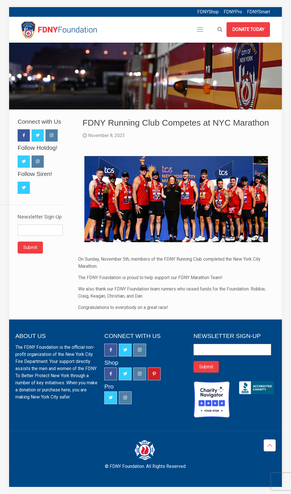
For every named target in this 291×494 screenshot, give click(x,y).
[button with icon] (24, 135)
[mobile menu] (200, 29)
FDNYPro (233, 11)
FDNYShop (208, 11)
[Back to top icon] (270, 445)
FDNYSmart (258, 11)
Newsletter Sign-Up (40, 216)
